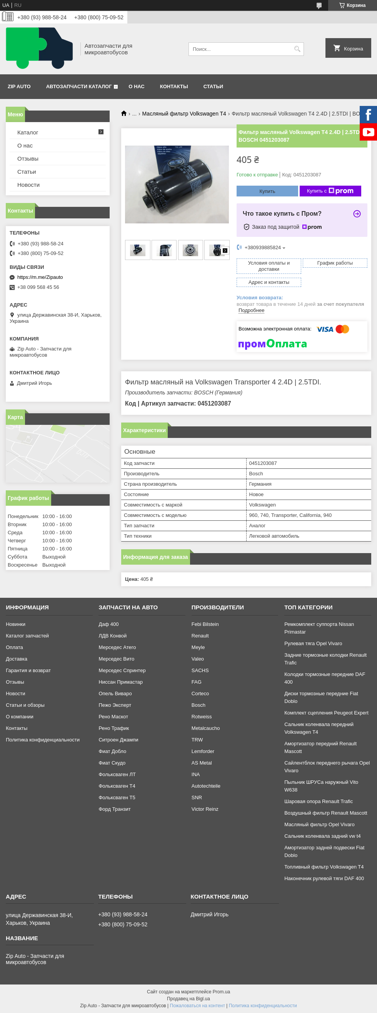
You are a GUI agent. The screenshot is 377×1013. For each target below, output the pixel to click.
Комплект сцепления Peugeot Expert (326, 713)
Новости (28, 184)
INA (196, 774)
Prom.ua (221, 992)
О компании (19, 716)
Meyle (198, 647)
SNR (197, 797)
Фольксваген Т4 (116, 786)
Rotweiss (202, 716)
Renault (200, 636)
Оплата (14, 647)
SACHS (200, 670)
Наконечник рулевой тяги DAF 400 (324, 878)
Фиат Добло (112, 751)
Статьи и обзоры (25, 705)
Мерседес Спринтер (121, 670)
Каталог (27, 132)
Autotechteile (206, 786)
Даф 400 (108, 624)
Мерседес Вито (116, 659)
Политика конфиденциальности (43, 740)
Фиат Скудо (111, 763)
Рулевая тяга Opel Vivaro (313, 643)
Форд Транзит (114, 809)
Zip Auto (19, 86)
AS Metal (202, 763)
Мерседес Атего (117, 647)
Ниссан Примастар (120, 682)
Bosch (198, 705)
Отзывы (27, 158)
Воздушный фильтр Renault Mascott (325, 813)
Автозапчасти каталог (79, 86)
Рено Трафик (113, 728)
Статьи (214, 86)
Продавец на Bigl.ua (188, 998)
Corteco (200, 693)
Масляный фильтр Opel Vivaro (319, 824)
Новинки (15, 624)
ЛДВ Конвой (112, 636)
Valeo (198, 659)
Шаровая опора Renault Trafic (318, 801)
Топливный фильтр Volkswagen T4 (324, 867)
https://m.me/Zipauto (40, 277)
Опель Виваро (115, 693)
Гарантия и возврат (28, 670)
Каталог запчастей (27, 636)
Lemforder (203, 751)
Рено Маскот (113, 716)
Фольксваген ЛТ (116, 774)
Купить (267, 191)
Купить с (330, 191)
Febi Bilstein (205, 624)
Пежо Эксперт (114, 705)
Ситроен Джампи (118, 740)
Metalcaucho (206, 728)
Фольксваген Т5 (116, 797)
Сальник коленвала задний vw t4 (322, 836)
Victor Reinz (205, 809)
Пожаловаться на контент (197, 1005)
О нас (136, 86)
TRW (197, 740)
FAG (197, 682)
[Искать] (297, 49)
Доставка (16, 659)
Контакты (174, 86)
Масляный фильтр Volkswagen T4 (184, 114)
